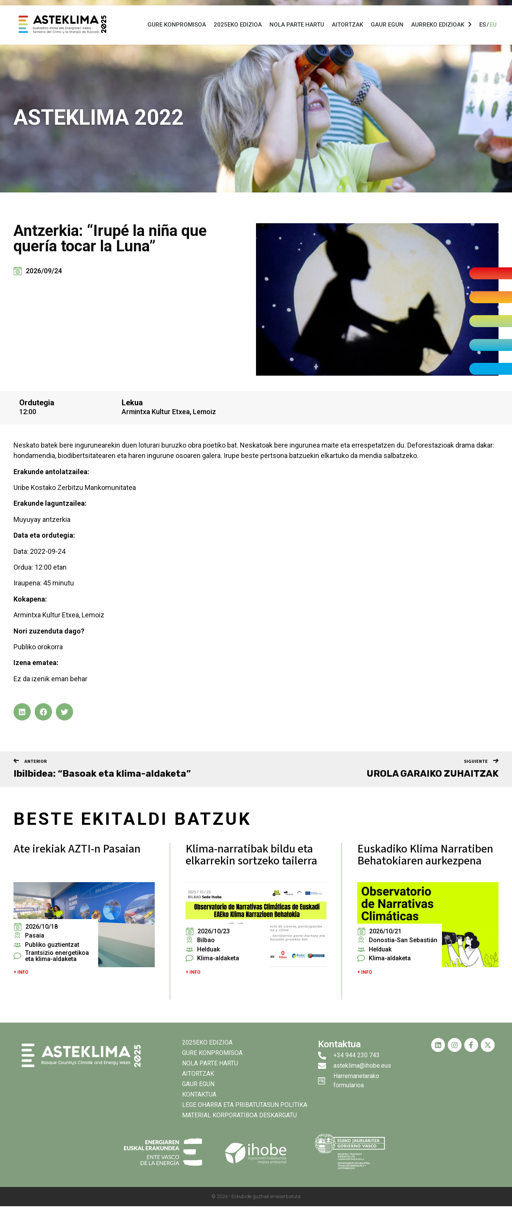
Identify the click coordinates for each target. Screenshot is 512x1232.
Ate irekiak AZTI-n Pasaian (77, 849)
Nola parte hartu (296, 33)
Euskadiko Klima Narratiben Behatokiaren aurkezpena (425, 855)
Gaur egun (387, 33)
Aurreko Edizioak (441, 33)
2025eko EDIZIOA (238, 33)
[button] (22, 711)
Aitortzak (347, 33)
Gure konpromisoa (176, 33)
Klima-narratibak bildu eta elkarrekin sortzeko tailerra (251, 855)
